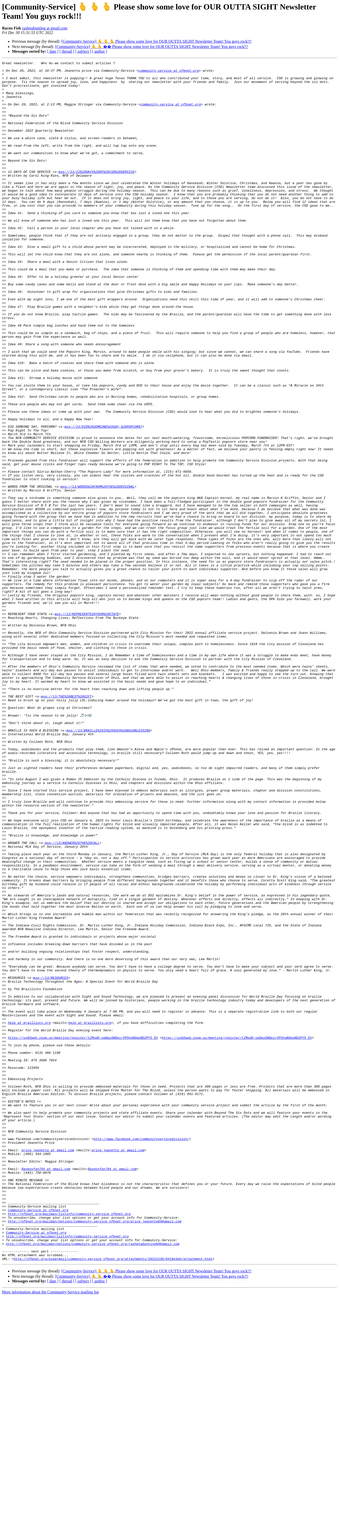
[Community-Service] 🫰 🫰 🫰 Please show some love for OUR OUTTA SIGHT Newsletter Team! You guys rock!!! (156, 41)
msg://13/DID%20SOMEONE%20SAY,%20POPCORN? (103, 500)
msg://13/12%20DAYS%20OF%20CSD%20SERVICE (96, 194)
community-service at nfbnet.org (168, 72)
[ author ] (99, 51)
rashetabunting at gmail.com (44, 28)
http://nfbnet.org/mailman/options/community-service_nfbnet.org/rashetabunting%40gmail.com (92, 1480)
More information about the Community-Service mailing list (50, 1532)
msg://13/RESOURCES (50, 1161)
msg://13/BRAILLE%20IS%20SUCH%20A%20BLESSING (108, 864)
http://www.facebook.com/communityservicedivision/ (141, 1354)
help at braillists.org (29, 1215)
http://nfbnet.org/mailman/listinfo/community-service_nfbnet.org (69, 1444)
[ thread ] (66, 51)
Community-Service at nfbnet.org (38, 1440)
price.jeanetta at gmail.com (47, 1368)
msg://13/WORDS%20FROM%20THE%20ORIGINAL (97, 572)
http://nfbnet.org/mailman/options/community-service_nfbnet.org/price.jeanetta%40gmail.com (94, 1453)
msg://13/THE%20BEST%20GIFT (66, 823)
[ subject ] (83, 51)
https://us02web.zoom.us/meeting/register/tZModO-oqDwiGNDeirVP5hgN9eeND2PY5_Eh (83, 1233)
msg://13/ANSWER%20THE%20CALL (72, 999)
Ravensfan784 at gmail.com (45, 1390)
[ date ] (52, 51)
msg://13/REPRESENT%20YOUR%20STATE (87, 725)
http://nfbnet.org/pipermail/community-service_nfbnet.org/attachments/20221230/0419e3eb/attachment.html (113, 1498)
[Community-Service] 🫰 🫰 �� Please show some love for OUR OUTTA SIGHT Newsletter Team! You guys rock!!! (151, 46)
